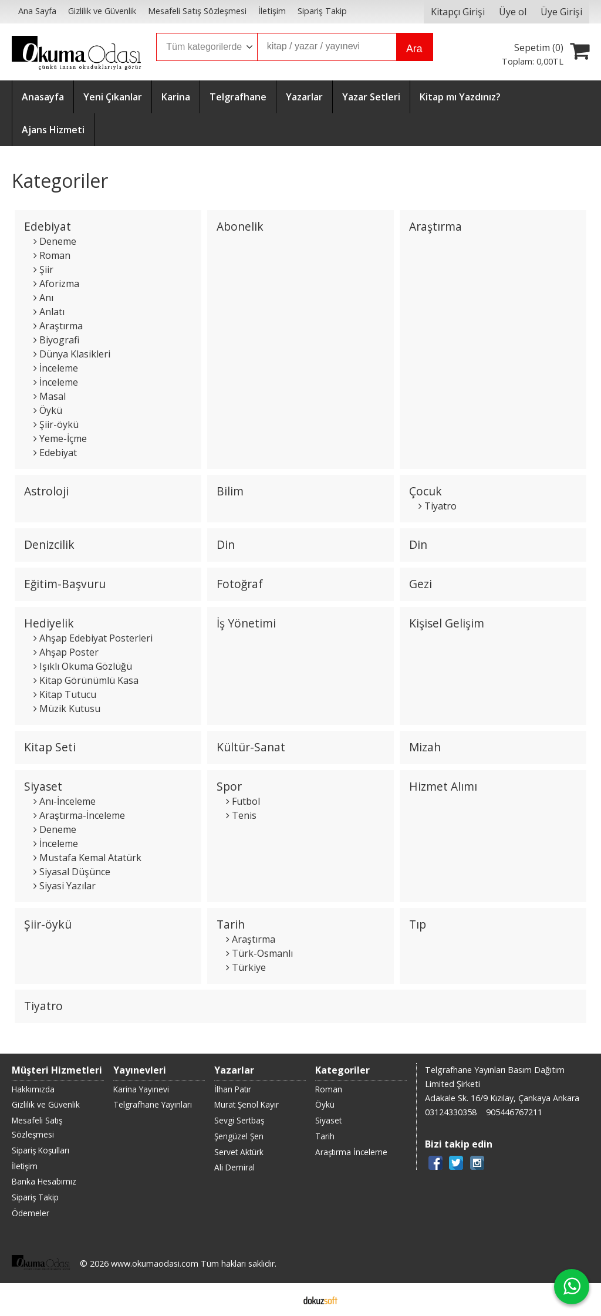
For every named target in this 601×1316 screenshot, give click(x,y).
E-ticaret (282, 1299)
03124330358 (451, 1112)
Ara (414, 49)
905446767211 (514, 1112)
